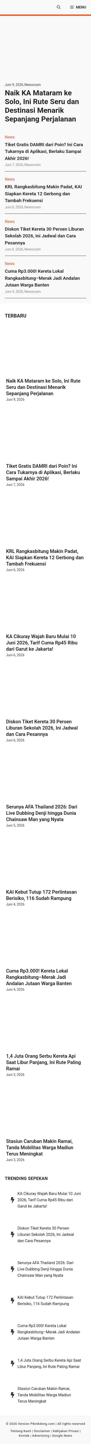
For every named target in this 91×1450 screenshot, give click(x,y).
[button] (58, 7)
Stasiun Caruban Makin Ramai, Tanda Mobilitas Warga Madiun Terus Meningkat (39, 1147)
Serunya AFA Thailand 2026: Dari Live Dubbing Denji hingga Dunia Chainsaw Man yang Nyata (41, 813)
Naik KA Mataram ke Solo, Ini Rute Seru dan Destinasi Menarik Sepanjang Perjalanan (42, 106)
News (10, 137)
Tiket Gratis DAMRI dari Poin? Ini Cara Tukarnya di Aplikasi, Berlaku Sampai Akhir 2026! (44, 151)
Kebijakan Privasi (66, 1431)
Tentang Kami (20, 1431)
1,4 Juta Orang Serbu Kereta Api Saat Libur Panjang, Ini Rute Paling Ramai (43, 1062)
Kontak (24, 1435)
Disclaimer (42, 1431)
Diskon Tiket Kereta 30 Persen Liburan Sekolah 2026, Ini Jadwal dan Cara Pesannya (44, 236)
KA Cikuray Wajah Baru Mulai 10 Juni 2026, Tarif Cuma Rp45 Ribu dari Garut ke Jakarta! (41, 643)
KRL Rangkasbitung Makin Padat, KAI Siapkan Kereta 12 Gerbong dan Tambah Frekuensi (43, 193)
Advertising (40, 1435)
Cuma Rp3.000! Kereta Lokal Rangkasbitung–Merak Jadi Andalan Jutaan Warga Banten (42, 278)
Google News (62, 1435)
